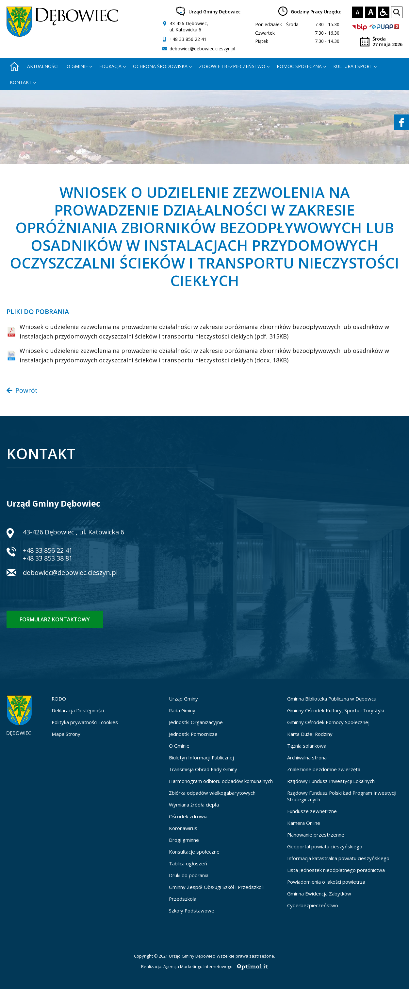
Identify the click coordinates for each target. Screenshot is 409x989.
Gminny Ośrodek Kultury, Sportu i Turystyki (335, 710)
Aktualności (42, 66)
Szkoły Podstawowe (191, 910)
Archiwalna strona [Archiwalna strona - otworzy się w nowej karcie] (307, 757)
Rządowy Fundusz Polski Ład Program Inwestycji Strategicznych (341, 796)
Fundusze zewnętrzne (312, 811)
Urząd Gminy (183, 698)
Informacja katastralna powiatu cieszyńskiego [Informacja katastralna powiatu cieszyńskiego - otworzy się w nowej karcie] (338, 858)
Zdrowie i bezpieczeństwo (232, 66)
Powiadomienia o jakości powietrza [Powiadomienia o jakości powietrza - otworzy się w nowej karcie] (326, 881)
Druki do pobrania (188, 875)
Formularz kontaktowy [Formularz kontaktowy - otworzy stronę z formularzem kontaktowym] (55, 619)
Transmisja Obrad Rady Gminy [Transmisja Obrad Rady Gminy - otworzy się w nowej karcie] (203, 769)
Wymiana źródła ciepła (194, 804)
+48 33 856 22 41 (188, 39)
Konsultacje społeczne (194, 851)
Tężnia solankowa (306, 745)
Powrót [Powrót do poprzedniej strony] (22, 390)
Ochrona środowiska (160, 66)
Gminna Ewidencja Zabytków (319, 893)
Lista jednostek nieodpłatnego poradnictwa (336, 870)
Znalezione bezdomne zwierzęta (323, 769)
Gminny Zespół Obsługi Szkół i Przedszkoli (216, 887)
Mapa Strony (66, 734)
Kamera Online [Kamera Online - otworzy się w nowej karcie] (303, 823)
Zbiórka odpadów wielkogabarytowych (212, 792)
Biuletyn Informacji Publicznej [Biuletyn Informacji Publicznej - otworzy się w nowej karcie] (201, 757)
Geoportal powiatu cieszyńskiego (324, 846)
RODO (59, 698)
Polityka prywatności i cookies (85, 722)
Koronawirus (183, 828)
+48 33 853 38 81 (48, 558)
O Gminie (179, 745)
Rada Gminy (182, 710)
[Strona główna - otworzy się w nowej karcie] (14, 66)
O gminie (77, 66)
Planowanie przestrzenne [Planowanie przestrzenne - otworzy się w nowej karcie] (315, 834)
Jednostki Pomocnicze (193, 734)
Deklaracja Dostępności (78, 710)
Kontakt (21, 82)
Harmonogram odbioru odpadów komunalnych (221, 781)
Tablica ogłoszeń (188, 863)
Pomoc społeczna (299, 66)
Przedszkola (182, 898)
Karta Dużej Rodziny (310, 734)
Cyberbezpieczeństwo (312, 905)
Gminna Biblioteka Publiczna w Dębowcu (331, 698)
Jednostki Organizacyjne (196, 722)
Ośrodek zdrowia (188, 816)
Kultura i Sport (352, 66)
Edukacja (110, 66)
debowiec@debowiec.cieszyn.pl (202, 48)
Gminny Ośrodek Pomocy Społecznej (328, 722)
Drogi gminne (184, 840)
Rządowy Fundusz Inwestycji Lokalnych (331, 781)
